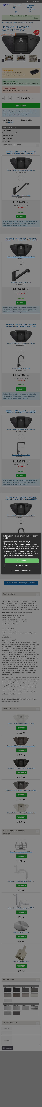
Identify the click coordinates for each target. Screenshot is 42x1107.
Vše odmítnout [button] (22, 566)
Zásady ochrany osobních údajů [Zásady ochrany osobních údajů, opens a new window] (22, 556)
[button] (21, 570)
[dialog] (21, 553)
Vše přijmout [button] (22, 560)
